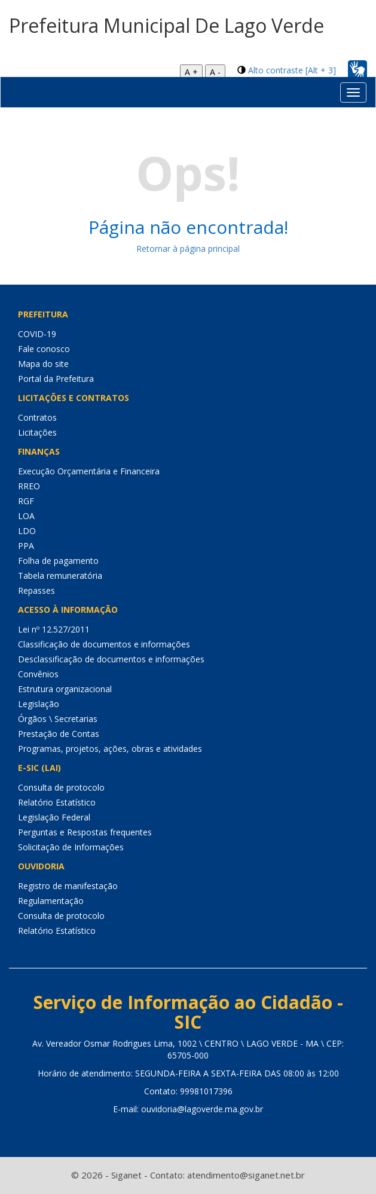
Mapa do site (43, 363)
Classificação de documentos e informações (104, 644)
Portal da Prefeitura (56, 378)
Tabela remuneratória (60, 575)
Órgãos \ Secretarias (57, 718)
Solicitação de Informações (71, 847)
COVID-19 (37, 334)
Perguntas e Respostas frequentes (85, 832)
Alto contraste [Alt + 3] (292, 70)
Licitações (37, 432)
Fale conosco (44, 348)
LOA (26, 516)
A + (191, 72)
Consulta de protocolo (61, 787)
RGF (26, 501)
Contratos (37, 417)
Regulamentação (51, 900)
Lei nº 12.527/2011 (54, 629)
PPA (26, 545)
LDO (27, 530)
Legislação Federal (54, 817)
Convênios (38, 674)
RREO (29, 486)
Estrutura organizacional (65, 689)
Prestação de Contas (58, 733)
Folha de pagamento (58, 560)
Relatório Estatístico (57, 802)
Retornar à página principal (188, 248)
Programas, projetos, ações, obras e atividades (110, 748)
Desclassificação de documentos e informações (111, 659)
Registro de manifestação (68, 885)
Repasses (36, 590)
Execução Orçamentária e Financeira (89, 471)
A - (215, 72)
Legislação (38, 703)
